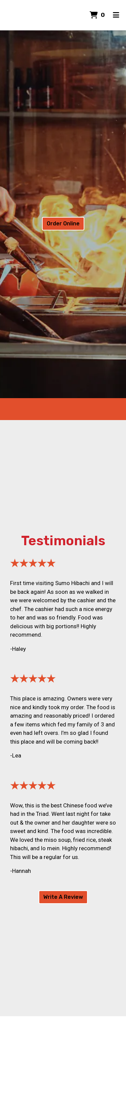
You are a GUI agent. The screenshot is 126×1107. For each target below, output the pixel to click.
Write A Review (63, 897)
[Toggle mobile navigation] (116, 15)
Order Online (63, 223)
